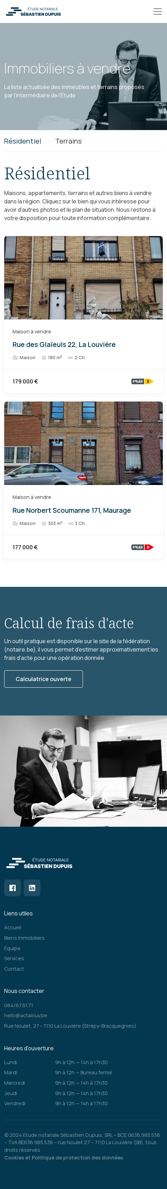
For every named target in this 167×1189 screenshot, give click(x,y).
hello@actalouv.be (25, 1015)
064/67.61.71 (18, 1005)
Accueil (12, 927)
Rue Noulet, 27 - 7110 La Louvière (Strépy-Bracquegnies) (70, 1025)
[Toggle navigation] (157, 11)
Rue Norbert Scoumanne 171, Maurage (72, 511)
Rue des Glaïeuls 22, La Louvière (64, 345)
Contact (14, 968)
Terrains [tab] (68, 141)
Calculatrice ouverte (43, 679)
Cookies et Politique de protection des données (63, 1157)
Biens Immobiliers (24, 938)
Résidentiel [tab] (22, 141)
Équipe (12, 948)
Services (14, 958)
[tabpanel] (83, 361)
